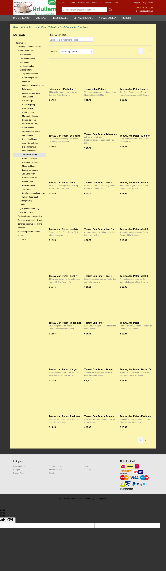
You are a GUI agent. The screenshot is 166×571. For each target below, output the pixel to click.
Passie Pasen (60, 18)
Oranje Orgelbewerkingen (33, 85)
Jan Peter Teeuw (81, 27)
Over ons (71, 2)
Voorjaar (41, 18)
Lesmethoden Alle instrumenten (27, 60)
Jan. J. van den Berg (31, 93)
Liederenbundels (27, 66)
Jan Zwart (26, 189)
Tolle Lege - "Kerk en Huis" (29, 47)
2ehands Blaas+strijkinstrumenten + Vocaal (29, 232)
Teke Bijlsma (27, 97)
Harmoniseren (26, 54)
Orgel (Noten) (66, 27)
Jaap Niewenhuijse (30, 143)
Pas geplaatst (21, 18)
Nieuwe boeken (107, 18)
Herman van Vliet (29, 178)
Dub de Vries (27, 181)
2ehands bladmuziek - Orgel (30, 220)
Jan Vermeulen (28, 174)
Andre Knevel (28, 127)
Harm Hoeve (27, 108)
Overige (88, 470)
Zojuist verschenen (30, 74)
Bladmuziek (34, 27)
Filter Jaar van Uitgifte (58, 35)
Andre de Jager (28, 112)
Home (15, 27)
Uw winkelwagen (144, 8)
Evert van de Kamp (30, 124)
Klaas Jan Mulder (29, 139)
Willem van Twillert (30, 158)
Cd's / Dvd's (21, 239)
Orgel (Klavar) (26, 201)
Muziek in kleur (26, 212)
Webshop (51, 2)
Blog (116, 2)
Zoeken (110, 10)
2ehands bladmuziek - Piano (30, 224)
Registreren (148, 2)
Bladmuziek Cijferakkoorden (30, 216)
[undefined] (11, 520)
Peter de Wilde (28, 185)
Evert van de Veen (30, 162)
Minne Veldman (29, 166)
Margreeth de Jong (30, 116)
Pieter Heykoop (28, 104)
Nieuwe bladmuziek (49, 27)
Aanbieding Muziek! (30, 77)
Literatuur (26, 81)
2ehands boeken (83, 18)
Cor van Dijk (27, 101)
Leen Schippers (29, 151)
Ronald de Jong (29, 120)
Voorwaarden (83, 2)
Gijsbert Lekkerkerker (31, 131)
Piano (22, 205)
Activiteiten (96, 2)
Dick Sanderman (29, 147)
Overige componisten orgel (33, 193)
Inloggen (136, 2)
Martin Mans (27, 135)
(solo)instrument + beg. (30, 208)
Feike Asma (27, 89)
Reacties (107, 2)
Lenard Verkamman (30, 170)
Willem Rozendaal (30, 197)
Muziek (24, 27)
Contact (61, 2)
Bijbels (126, 18)
